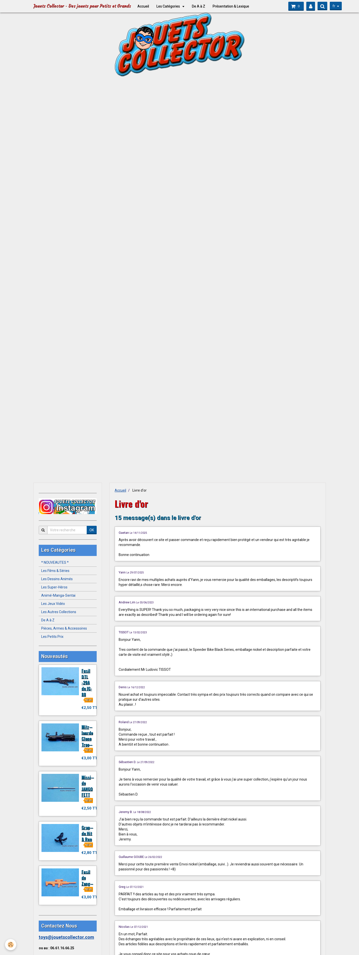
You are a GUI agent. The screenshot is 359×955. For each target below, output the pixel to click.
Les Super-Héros (54, 587)
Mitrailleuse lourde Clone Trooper (92, 736)
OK (91, 530)
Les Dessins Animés (57, 579)
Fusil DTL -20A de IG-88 (86, 682)
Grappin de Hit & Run (88, 833)
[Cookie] (10, 944)
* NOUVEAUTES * (55, 562)
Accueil (143, 6)
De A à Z (198, 6)
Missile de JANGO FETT (87, 786)
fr (334, 6)
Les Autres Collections (58, 612)
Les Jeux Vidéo (53, 604)
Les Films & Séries (55, 571)
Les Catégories (168, 6)
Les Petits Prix (52, 637)
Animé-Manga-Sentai (58, 595)
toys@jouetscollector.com (66, 937)
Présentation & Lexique (231, 6)
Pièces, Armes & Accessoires (64, 628)
